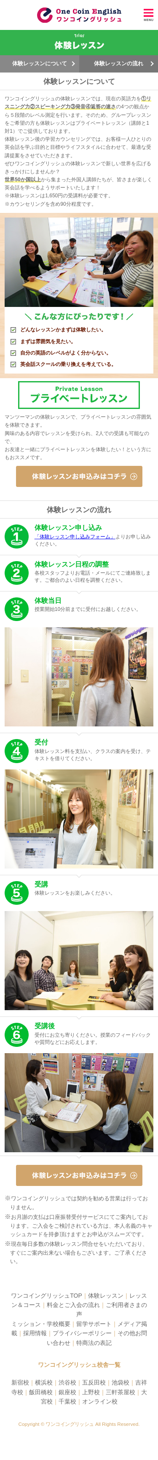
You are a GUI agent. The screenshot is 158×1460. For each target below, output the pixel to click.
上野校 (91, 1392)
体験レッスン (105, 1295)
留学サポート (94, 1323)
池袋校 (120, 1382)
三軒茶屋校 (120, 1392)
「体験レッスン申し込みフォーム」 (75, 537)
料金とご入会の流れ (73, 1304)
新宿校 (20, 1382)
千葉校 (67, 1401)
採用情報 (35, 1333)
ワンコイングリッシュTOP (46, 1295)
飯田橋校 (41, 1392)
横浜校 (44, 1382)
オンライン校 (100, 1401)
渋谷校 (67, 1382)
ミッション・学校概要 (40, 1323)
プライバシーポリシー (82, 1333)
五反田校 (94, 1382)
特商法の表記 (94, 1342)
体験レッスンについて (39, 63)
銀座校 (67, 1392)
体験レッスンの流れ (118, 63)
